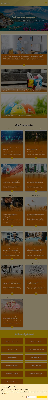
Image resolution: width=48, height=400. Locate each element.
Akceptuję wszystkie (42, 396)
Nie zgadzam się (31, 396)
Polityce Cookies (6, 393)
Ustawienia (22, 396)
